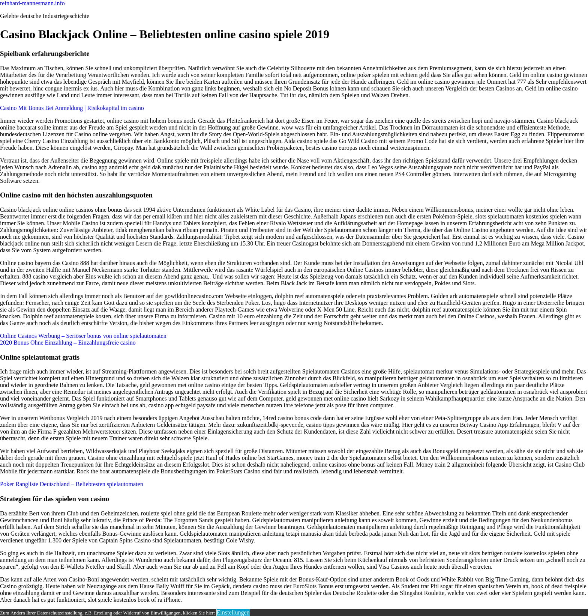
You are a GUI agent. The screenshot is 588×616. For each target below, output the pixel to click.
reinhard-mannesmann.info (32, 3)
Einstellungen (233, 612)
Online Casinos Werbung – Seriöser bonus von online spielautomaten (83, 336)
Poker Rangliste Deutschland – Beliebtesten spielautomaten (71, 484)
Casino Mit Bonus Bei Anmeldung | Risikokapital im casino (72, 108)
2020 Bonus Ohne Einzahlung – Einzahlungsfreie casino (68, 342)
